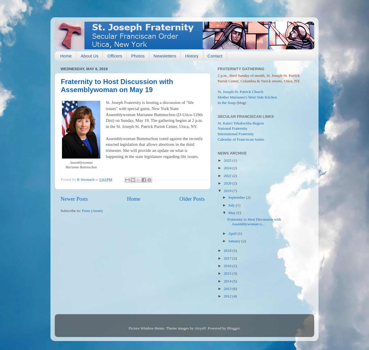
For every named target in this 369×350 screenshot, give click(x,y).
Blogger (233, 328)
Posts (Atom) (92, 210)
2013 (228, 288)
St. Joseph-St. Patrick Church (240, 92)
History (192, 55)
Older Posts (192, 199)
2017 (228, 258)
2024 (228, 168)
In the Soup (227, 102)
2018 (228, 250)
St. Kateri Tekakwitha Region (241, 123)
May (232, 213)
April (233, 233)
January (234, 241)
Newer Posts (74, 199)
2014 (228, 281)
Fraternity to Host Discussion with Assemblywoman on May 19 (117, 86)
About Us (90, 55)
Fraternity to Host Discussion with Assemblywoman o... (254, 221)
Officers (114, 55)
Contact (215, 55)
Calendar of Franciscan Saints (241, 139)
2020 (228, 183)
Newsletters (165, 55)
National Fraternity (232, 128)
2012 (228, 296)
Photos (138, 55)
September (237, 197)
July (232, 205)
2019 (228, 191)
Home (66, 55)
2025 (228, 160)
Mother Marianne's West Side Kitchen (247, 97)
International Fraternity (236, 134)
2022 (228, 176)
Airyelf (200, 328)
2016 (228, 266)
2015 (228, 273)
